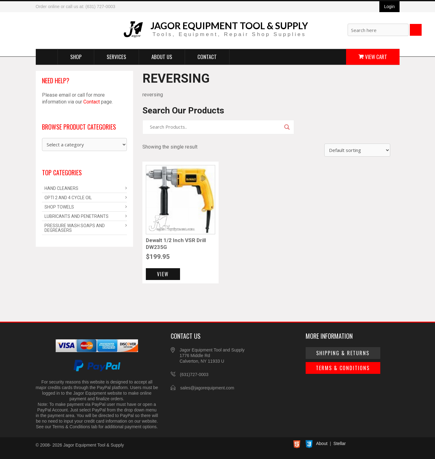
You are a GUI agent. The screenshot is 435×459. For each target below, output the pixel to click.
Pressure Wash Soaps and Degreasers (74, 228)
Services (116, 56)
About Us (161, 56)
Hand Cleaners (61, 188)
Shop (75, 56)
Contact (207, 56)
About (322, 443)
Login (389, 6)
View (163, 274)
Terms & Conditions (343, 368)
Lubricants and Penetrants (76, 216)
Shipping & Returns (342, 353)
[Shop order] (357, 150)
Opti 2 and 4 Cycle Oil (68, 197)
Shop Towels (59, 206)
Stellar (339, 443)
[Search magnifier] (287, 127)
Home (47, 56)
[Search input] (215, 127)
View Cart (376, 56)
